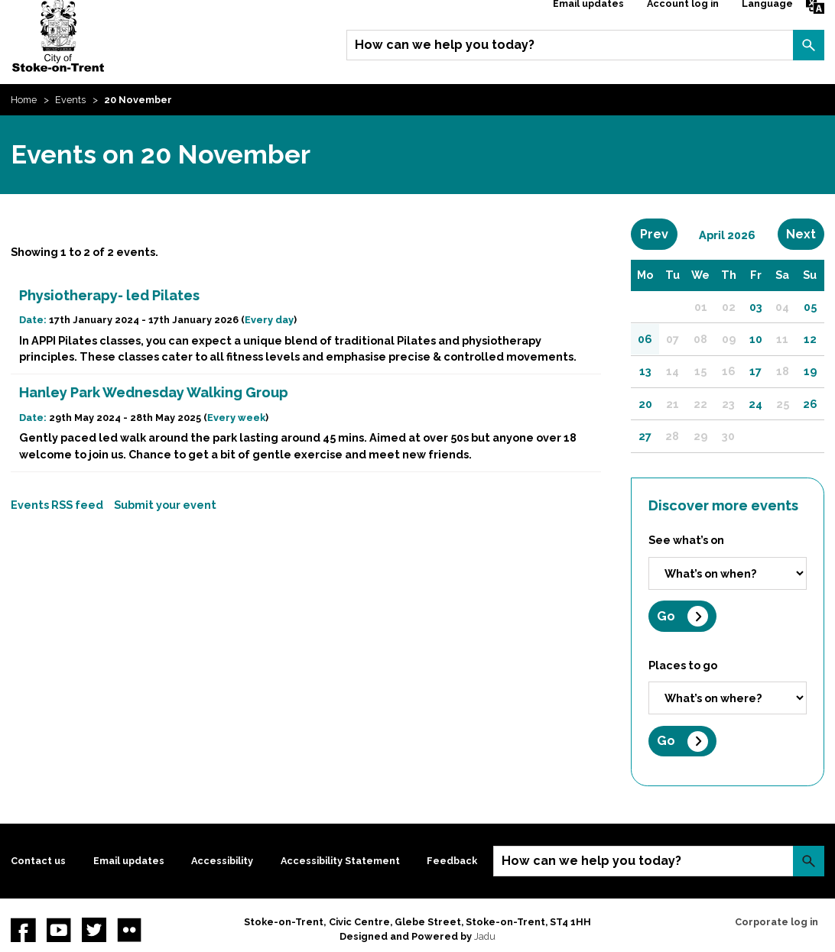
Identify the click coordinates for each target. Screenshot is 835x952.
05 (810, 306)
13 (645, 370)
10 (755, 338)
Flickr (129, 930)
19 (810, 370)
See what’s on (686, 539)
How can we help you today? (444, 44)
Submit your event (165, 504)
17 (755, 370)
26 (810, 403)
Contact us (38, 860)
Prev (658, 233)
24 (755, 403)
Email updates (128, 860)
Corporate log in (776, 922)
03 (755, 306)
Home (24, 99)
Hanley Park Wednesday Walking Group (153, 392)
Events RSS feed (57, 504)
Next (805, 233)
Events (70, 99)
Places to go (682, 665)
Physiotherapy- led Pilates (109, 295)
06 (645, 338)
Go (666, 616)
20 (645, 403)
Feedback (452, 860)
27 (644, 435)
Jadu (484, 936)
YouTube (59, 930)
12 (810, 338)
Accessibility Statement (340, 860)
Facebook (23, 930)
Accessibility (222, 860)
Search (808, 45)
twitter (94, 930)
